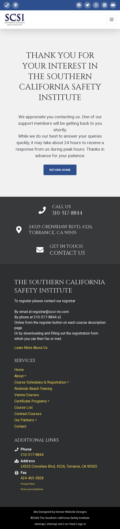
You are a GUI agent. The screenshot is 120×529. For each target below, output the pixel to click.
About (19, 376)
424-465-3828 (32, 478)
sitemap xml (55, 524)
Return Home (60, 170)
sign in (81, 524)
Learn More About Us (31, 348)
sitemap (39, 524)
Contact (20, 426)
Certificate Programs (30, 401)
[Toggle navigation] (111, 19)
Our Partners (24, 420)
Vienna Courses (26, 395)
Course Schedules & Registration (40, 382)
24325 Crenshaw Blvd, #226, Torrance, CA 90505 (59, 466)
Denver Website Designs (71, 511)
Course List (23, 407)
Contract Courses (27, 414)
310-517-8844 (67, 213)
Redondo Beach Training (33, 388)
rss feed (70, 524)
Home (19, 370)
